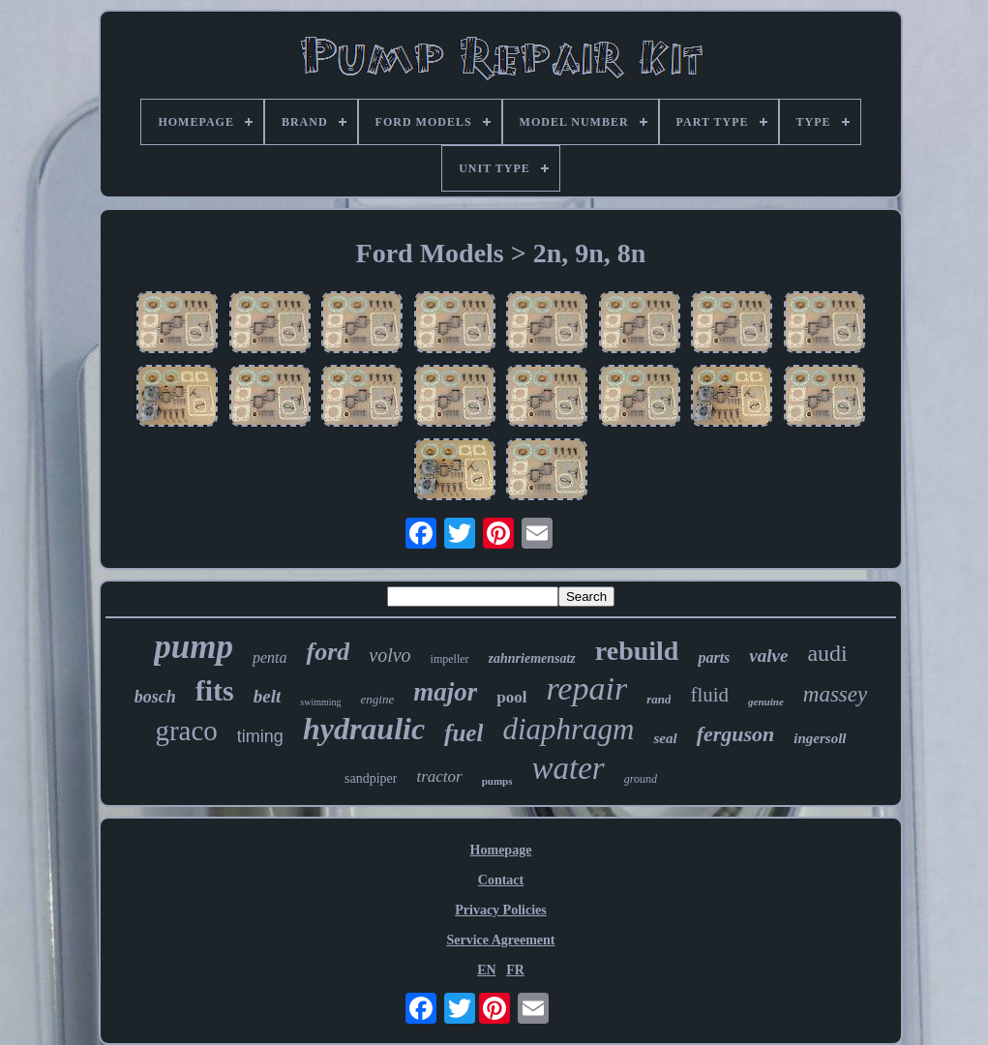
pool (511, 697)
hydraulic (364, 728)
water (568, 768)
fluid (709, 694)
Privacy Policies (500, 910)
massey (835, 694)
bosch (155, 696)
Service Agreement (500, 940)
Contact (501, 880)
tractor (439, 776)
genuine (766, 701)
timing (260, 736)
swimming (320, 702)
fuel (463, 733)
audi (827, 653)
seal (664, 738)
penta (270, 657)
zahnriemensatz (532, 658)
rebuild (637, 651)
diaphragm (568, 729)
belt (268, 696)
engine (378, 699)
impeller (450, 659)
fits (214, 690)
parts (714, 657)
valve (768, 655)
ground (640, 779)
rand (658, 699)
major (445, 691)
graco (186, 730)
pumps (497, 781)
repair (586, 688)
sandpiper (370, 778)
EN (486, 970)
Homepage (501, 850)
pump (193, 647)
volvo (389, 655)
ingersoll (819, 738)
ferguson (736, 734)
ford (327, 652)
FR (515, 970)
